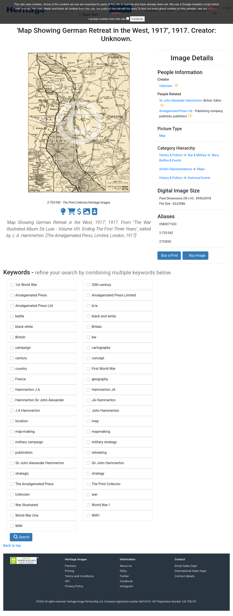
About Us (126, 566)
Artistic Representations (175, 169)
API (67, 581)
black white (24, 327)
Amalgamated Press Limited (114, 295)
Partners (70, 566)
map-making (25, 431)
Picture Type (169, 128)
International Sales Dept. (191, 571)
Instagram (126, 586)
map (95, 421)
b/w (95, 306)
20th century (101, 285)
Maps (200, 169)
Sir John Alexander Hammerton (180, 100)
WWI (18, 526)
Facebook (126, 581)
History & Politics (170, 155)
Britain (97, 327)
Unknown (165, 86)
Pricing (69, 571)
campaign (23, 348)
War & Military (197, 155)
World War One (26, 515)
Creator (163, 79)
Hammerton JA (104, 390)
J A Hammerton (27, 410)
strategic (22, 473)
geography (100, 379)
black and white (104, 316)
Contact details (185, 576)
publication (24, 452)
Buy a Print (169, 255)
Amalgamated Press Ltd (175, 111)
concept (98, 358)
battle (19, 316)
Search (21, 537)
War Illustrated (26, 505)
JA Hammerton (104, 400)
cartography (101, 348)
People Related (169, 94)
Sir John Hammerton (108, 463)
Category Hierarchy (176, 148)
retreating (99, 452)
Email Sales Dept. (186, 566)
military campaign (29, 442)
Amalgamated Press (31, 295)
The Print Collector (106, 484)
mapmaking (101, 431)
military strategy (104, 442)
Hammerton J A (27, 390)
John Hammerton (105, 410)
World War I (101, 505)
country (21, 369)
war (94, 494)
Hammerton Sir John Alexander (39, 400)
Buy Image (195, 255)
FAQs (123, 571)
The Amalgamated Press (34, 484)
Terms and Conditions (79, 576)
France (20, 379)
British (20, 337)
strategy (98, 473)
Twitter (124, 576)
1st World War (26, 285)
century (21, 358)
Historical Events (199, 178)
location (21, 421)
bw (94, 337)
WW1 (96, 515)
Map (162, 135)
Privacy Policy (74, 586)
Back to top (12, 545)
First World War (104, 369)
